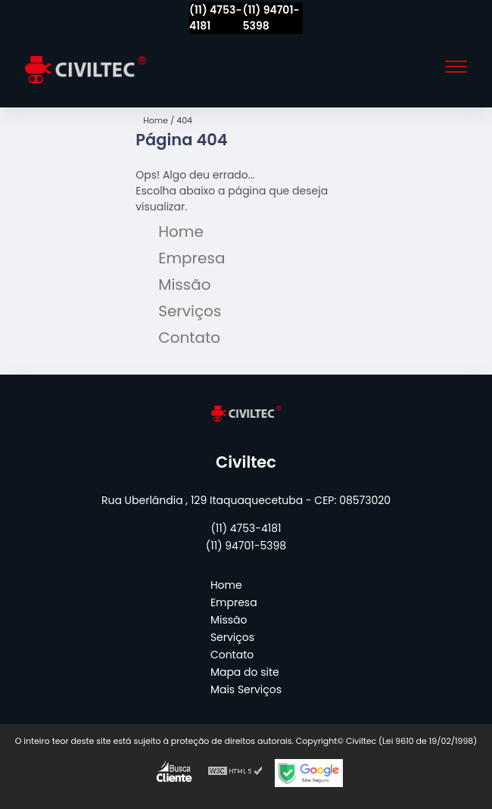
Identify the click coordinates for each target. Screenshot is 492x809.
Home (181, 231)
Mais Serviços (246, 689)
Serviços (189, 311)
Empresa (191, 258)
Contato (189, 337)
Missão (184, 284)
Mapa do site (244, 672)
